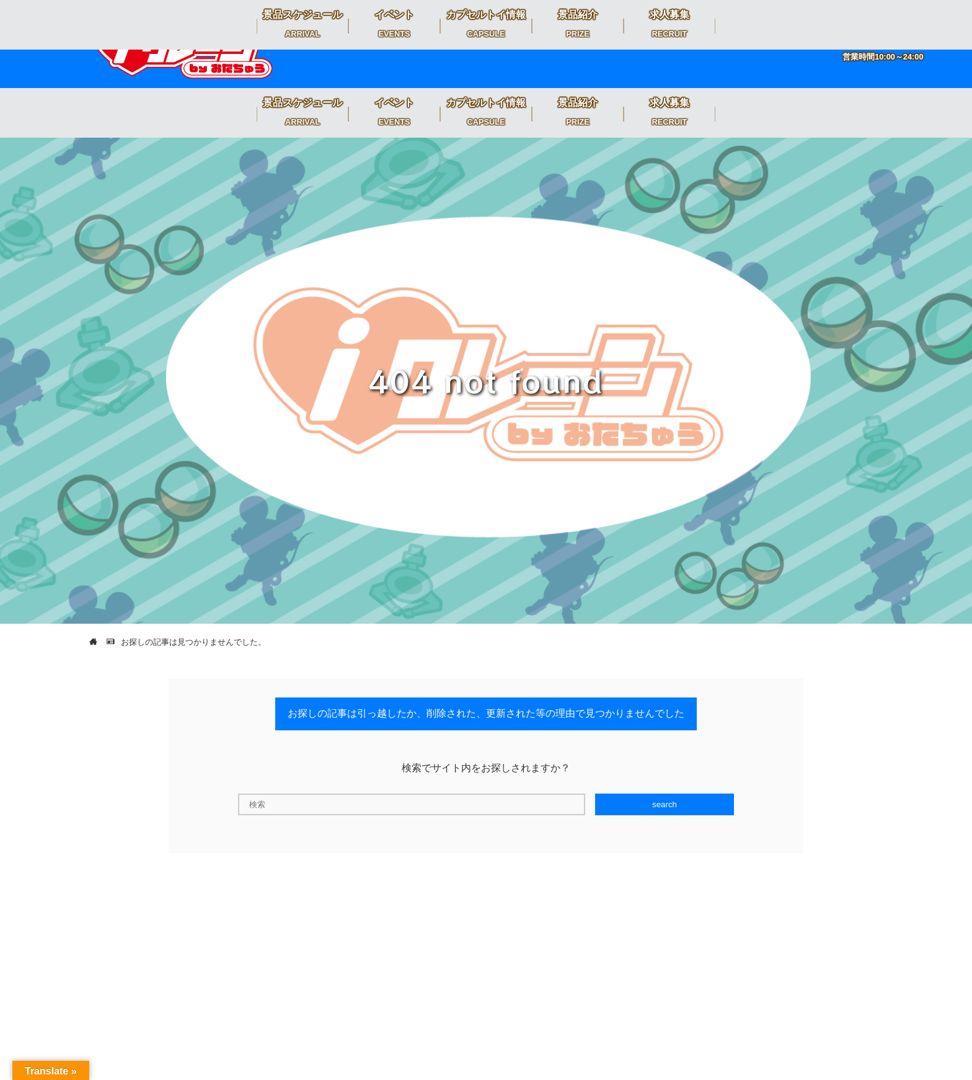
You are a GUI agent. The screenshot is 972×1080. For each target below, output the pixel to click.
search (664, 804)
